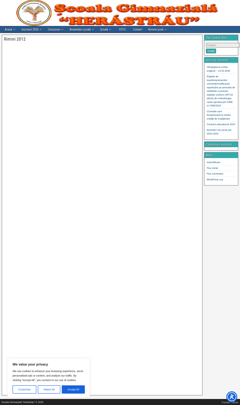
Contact (137, 29)
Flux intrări (212, 168)
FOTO (122, 29)
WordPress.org (215, 179)
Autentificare (213, 162)
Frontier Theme (230, 402)
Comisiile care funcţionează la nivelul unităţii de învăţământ (219, 115)
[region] (48, 378)
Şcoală (104, 29)
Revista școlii (155, 29)
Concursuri (54, 29)
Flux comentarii (215, 173)
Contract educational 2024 (221, 124)
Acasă (8, 29)
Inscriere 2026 (30, 29)
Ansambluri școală (80, 29)
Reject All (49, 389)
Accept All (73, 389)
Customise (24, 389)
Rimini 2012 (15, 39)
